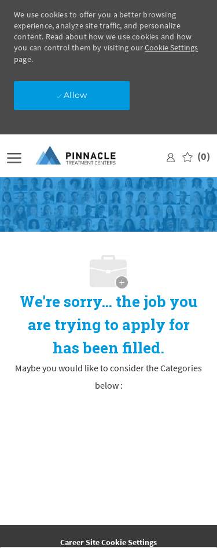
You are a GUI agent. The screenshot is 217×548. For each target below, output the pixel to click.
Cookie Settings (171, 47)
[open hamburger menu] (14, 156)
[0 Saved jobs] (196, 157)
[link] (170, 156)
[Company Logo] (85, 156)
